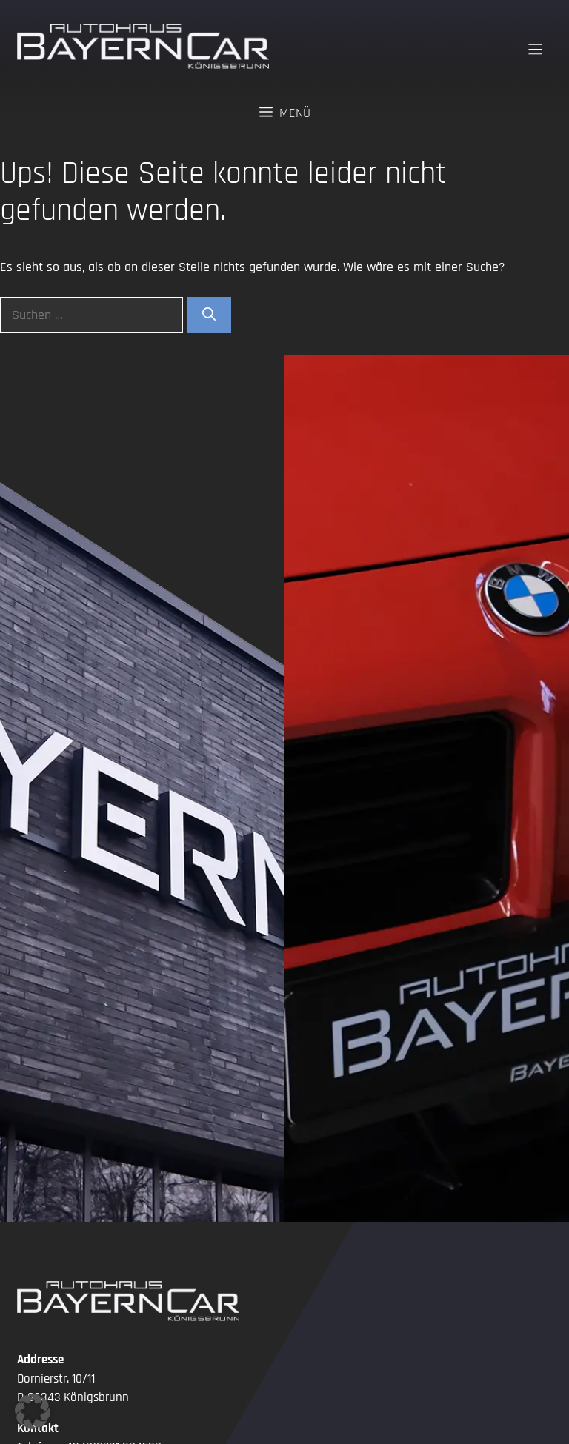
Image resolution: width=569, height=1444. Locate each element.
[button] (32, 1411)
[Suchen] (209, 315)
